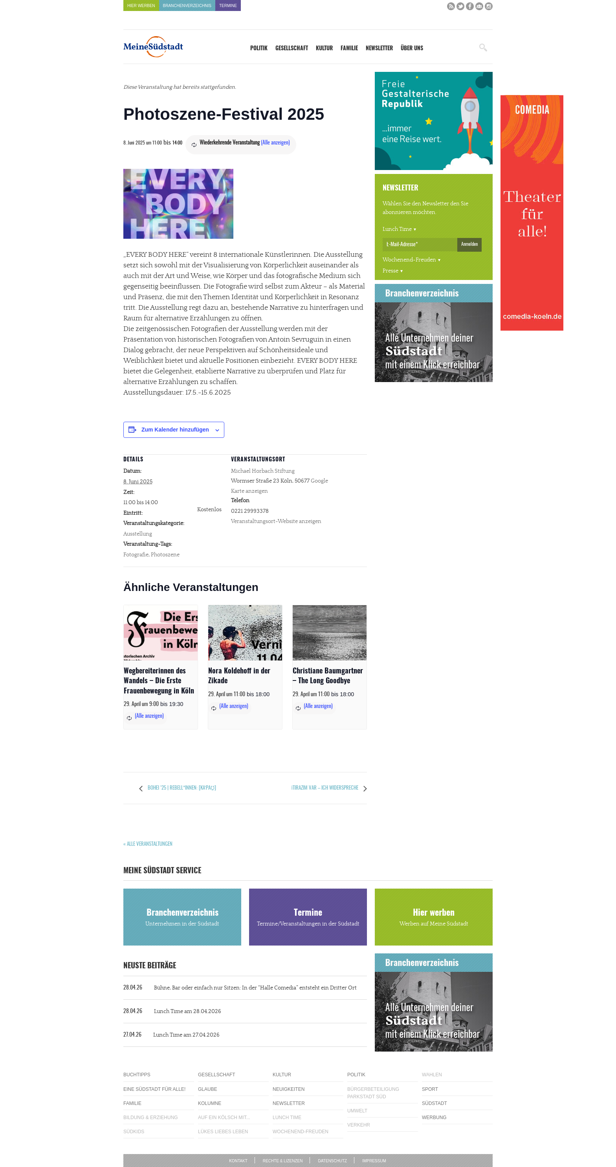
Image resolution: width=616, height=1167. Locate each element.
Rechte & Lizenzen (283, 1161)
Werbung (434, 1117)
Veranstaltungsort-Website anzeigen (276, 521)
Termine (228, 6)
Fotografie (135, 555)
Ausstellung (137, 534)
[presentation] (161, 632)
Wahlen (432, 1074)
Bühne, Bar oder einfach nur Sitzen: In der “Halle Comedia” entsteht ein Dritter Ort (240, 988)
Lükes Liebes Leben (223, 1131)
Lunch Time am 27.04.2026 (171, 1035)
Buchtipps (136, 1074)
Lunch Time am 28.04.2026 (172, 1011)
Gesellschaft (291, 48)
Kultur (324, 48)
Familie (349, 48)
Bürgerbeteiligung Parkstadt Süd (373, 1093)
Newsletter (379, 48)
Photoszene (165, 555)
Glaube (207, 1089)
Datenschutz (332, 1161)
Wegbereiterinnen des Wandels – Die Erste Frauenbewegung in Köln (159, 681)
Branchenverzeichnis (187, 6)
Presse (390, 271)
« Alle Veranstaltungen (147, 844)
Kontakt (238, 1161)
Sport (430, 1089)
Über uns (412, 48)
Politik (259, 48)
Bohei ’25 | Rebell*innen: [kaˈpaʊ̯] (181, 788)
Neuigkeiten (288, 1089)
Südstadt (434, 1103)
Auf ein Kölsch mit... (224, 1117)
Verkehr (358, 1125)
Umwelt (357, 1111)
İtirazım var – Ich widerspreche (325, 788)
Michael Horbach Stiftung (263, 471)
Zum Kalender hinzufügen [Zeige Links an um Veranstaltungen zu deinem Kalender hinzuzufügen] (175, 429)
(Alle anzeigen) (275, 143)
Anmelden (469, 244)
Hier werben (141, 6)
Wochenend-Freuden (409, 260)
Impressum (374, 1161)
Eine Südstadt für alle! (154, 1089)
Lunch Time (397, 229)
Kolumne (209, 1103)
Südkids (133, 1131)
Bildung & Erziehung (150, 1117)
